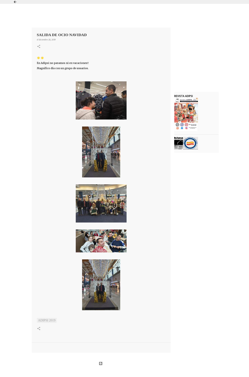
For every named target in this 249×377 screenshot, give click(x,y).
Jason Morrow (136, 371)
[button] (39, 47)
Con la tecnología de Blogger (124, 363)
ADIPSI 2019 (46, 320)
